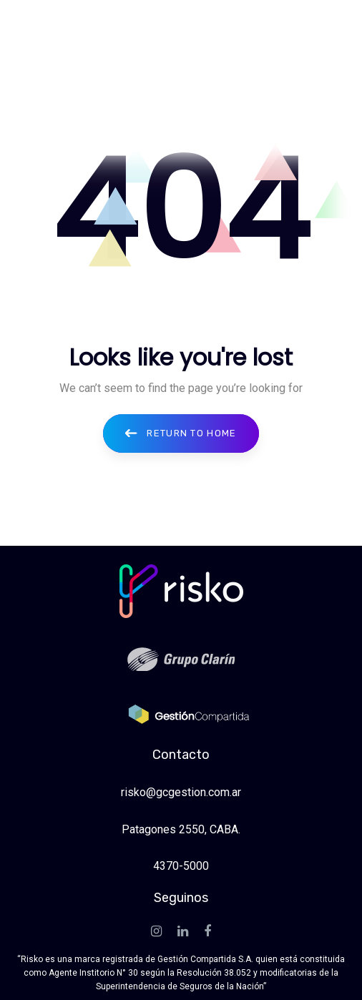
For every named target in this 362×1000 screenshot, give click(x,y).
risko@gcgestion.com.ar (181, 792)
